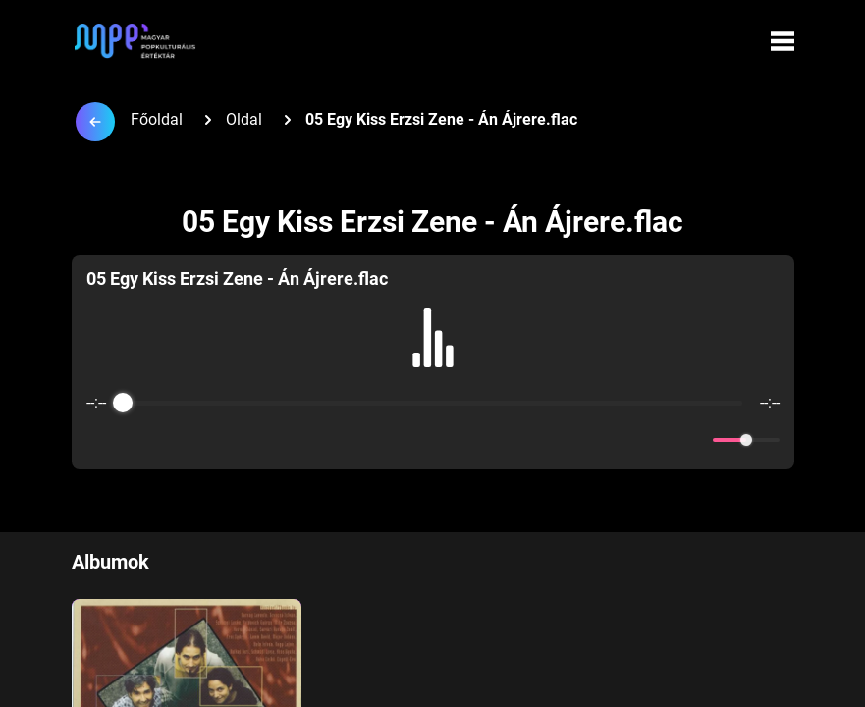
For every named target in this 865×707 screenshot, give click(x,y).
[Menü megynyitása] (782, 41)
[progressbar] (433, 402)
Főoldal (157, 119)
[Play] (433, 440)
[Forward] (476, 440)
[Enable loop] (99, 440)
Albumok (110, 561)
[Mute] (694, 440)
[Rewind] (390, 440)
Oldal (244, 119)
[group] (433, 362)
